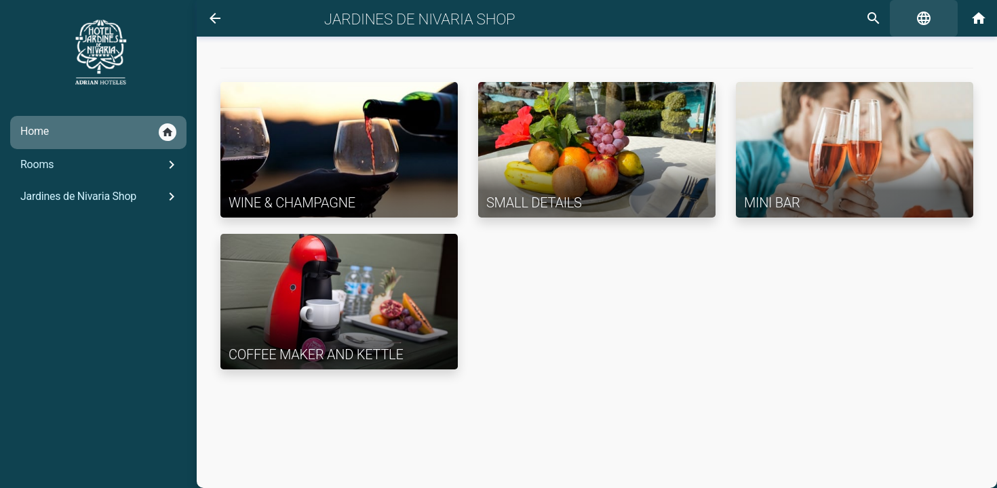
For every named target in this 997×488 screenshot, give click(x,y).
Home (98, 132)
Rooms (100, 165)
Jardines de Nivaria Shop (100, 196)
